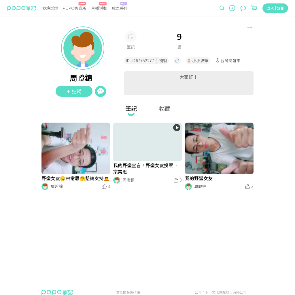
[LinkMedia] (75, 148)
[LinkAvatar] (44, 186)
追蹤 (74, 91)
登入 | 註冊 (275, 7)
